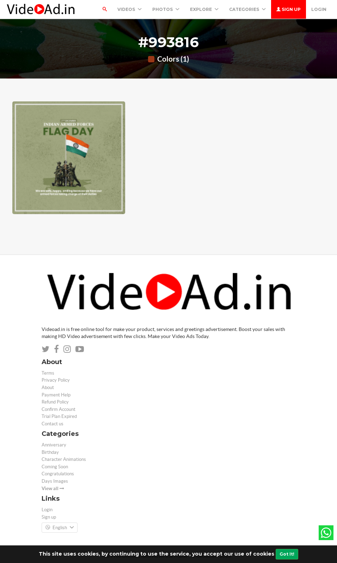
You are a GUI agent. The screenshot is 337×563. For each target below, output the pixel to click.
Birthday (50, 452)
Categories (247, 9)
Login (318, 9)
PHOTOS (165, 9)
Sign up (288, 9)
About (48, 387)
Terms (48, 373)
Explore (204, 9)
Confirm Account (58, 409)
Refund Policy (55, 402)
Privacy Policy (56, 380)
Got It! (287, 554)
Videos (129, 9)
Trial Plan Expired (59, 416)
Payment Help (56, 395)
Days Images (55, 481)
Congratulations (58, 473)
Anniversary (54, 445)
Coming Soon (55, 466)
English (59, 528)
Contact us (52, 423)
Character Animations (64, 459)
